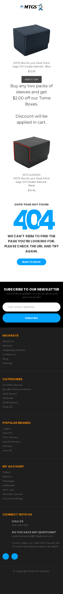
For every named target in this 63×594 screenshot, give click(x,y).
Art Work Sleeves (12, 384)
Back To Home (31, 262)
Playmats (8, 398)
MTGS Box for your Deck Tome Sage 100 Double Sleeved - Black (31, 182)
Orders (6, 472)
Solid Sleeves (10, 402)
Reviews (7, 345)
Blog (5, 358)
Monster (7, 446)
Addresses (9, 485)
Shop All (7, 406)
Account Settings (13, 498)
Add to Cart (31, 79)
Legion (7, 428)
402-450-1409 (20, 525)
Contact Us (9, 354)
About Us (8, 341)
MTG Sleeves (10, 437)
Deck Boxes (10, 393)
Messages (8, 480)
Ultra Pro (8, 432)
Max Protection (12, 441)
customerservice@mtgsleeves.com (33, 536)
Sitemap (7, 363)
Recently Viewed (12, 494)
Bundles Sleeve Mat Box (17, 389)
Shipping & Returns (14, 350)
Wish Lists (8, 489)
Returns (7, 476)
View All (7, 450)
